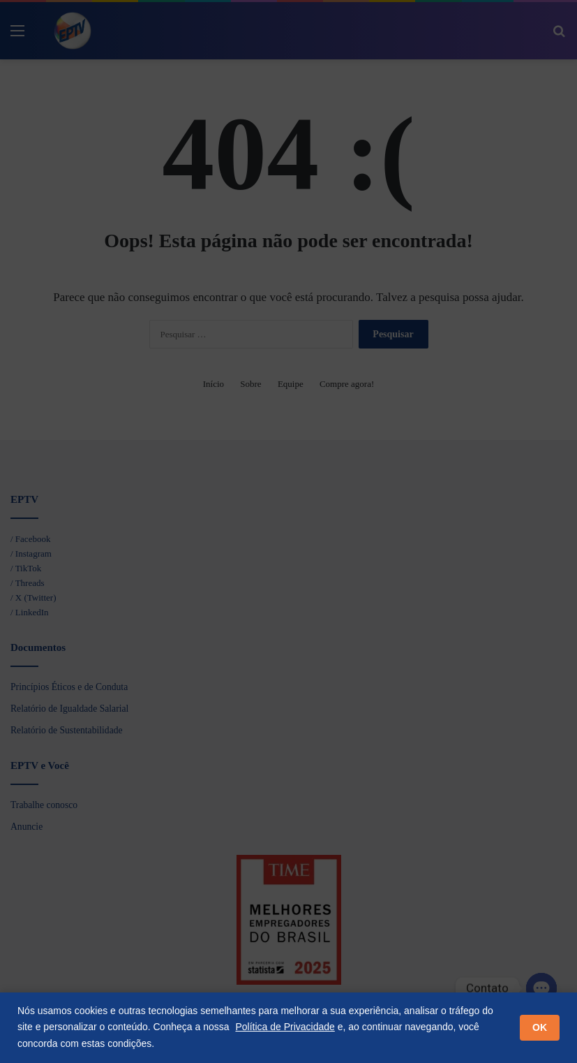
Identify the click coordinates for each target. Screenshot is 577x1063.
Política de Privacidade (284, 1026)
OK (539, 1027)
